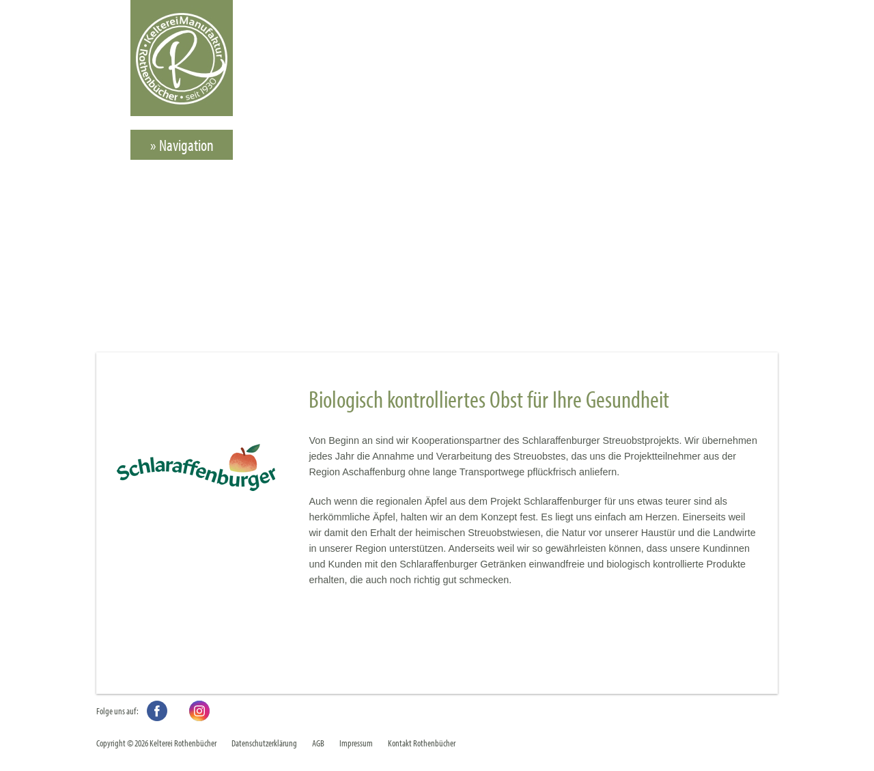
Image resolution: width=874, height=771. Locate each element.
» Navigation (182, 145)
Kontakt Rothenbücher (421, 742)
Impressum (356, 742)
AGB (318, 742)
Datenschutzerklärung (264, 742)
